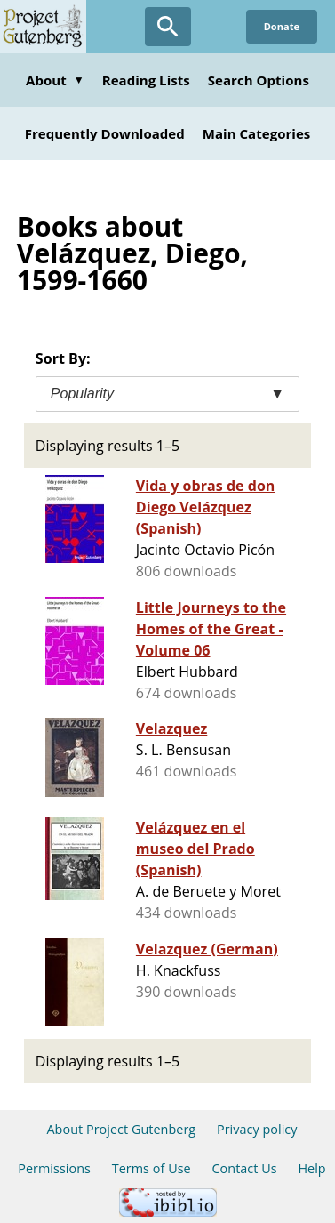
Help (311, 1168)
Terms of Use (151, 1168)
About (55, 80)
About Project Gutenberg (120, 1129)
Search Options (258, 80)
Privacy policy (257, 1129)
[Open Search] (168, 26)
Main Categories (257, 133)
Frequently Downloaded (105, 133)
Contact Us (243, 1168)
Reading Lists (146, 80)
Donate (281, 26)
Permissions (54, 1168)
